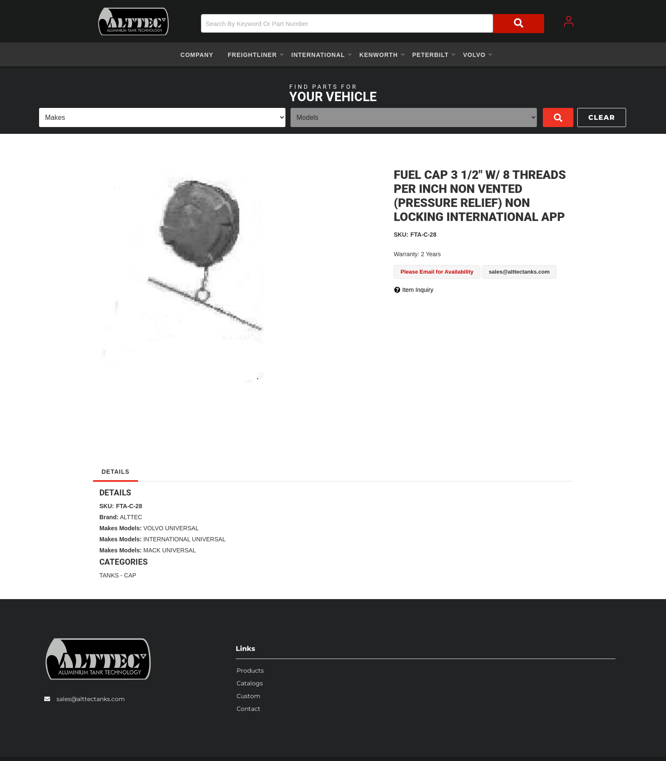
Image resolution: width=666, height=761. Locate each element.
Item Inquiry (417, 289)
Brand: (109, 517)
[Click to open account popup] (568, 21)
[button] (372, 23)
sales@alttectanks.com (90, 699)
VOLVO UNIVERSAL (170, 528)
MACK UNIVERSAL (169, 550)
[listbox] (162, 117)
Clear (601, 117)
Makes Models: (120, 528)
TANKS (109, 575)
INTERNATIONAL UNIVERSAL (184, 539)
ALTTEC (131, 517)
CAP (130, 575)
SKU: (401, 234)
